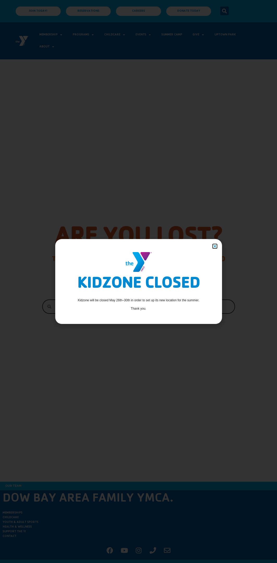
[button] (215, 246)
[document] (138, 281)
